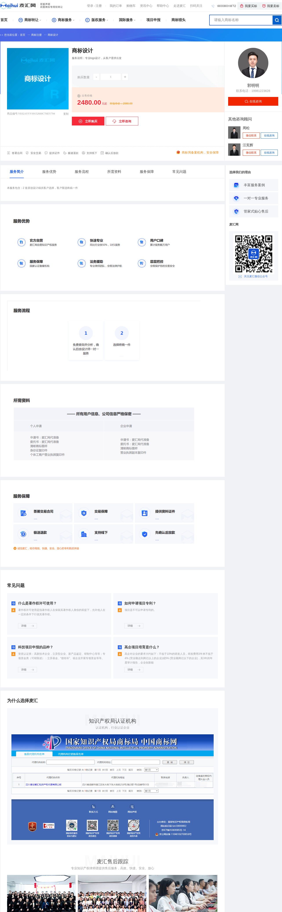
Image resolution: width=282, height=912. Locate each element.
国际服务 (126, 20)
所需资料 (114, 171)
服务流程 (82, 171)
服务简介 (17, 171)
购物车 (131, 5)
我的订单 (116, 5)
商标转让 (28, 20)
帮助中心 (163, 5)
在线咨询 (255, 101)
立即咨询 (122, 121)
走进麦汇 (179, 5)
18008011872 (224, 6)
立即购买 (88, 121)
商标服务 (62, 20)
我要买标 (248, 6)
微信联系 (251, 135)
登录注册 (94, 5)
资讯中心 (146, 5)
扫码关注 (196, 5)
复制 (66, 113)
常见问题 (179, 171)
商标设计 (53, 34)
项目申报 (153, 20)
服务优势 (49, 171)
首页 (3, 20)
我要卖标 (270, 6)
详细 (27, 625)
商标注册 (36, 34)
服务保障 (147, 171)
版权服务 (95, 20)
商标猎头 (178, 20)
